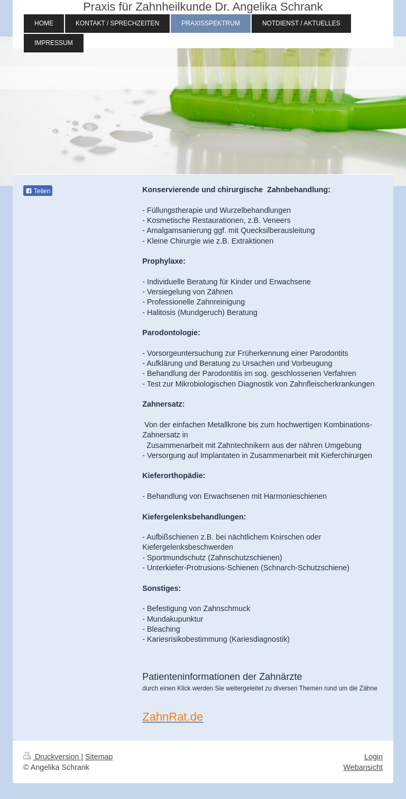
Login (373, 756)
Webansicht (363, 767)
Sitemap (99, 756)
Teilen (37, 191)
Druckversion (52, 756)
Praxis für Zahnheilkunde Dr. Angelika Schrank (203, 6)
